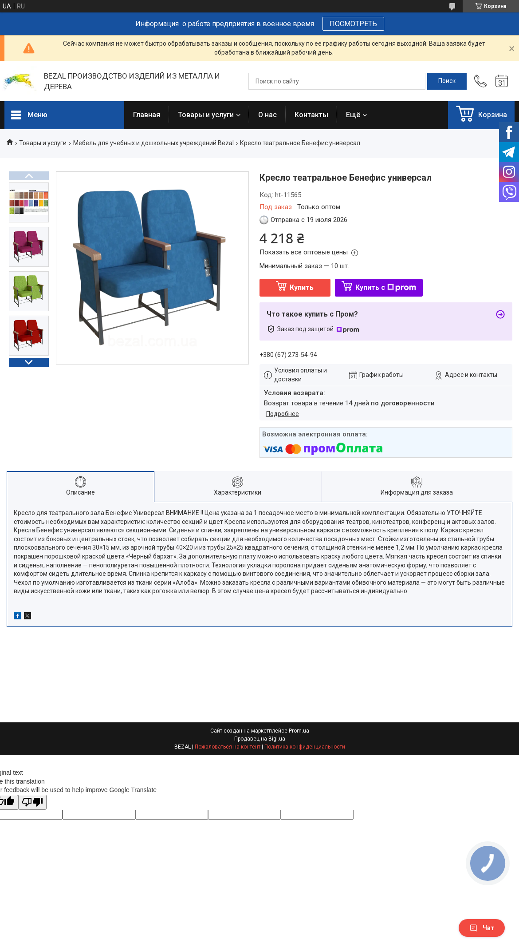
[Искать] (447, 81)
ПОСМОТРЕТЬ (353, 24)
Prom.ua (299, 731)
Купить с (385, 287)
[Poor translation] (32, 802)
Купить (302, 287)
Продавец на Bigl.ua (259, 739)
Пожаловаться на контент (227, 747)
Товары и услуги (206, 115)
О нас (267, 115)
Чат (481, 928)
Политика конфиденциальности (304, 747)
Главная (146, 115)
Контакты (311, 115)
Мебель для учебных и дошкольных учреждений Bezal (153, 143)
